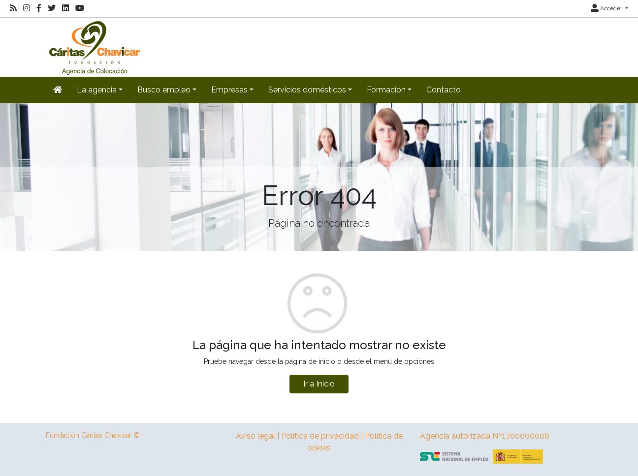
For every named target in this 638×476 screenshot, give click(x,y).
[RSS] (13, 8)
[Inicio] (93, 46)
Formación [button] (386, 89)
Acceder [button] (607, 8)
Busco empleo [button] (164, 89)
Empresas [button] (229, 89)
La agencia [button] (97, 89)
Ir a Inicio (319, 383)
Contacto (443, 89)
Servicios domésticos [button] (307, 89)
